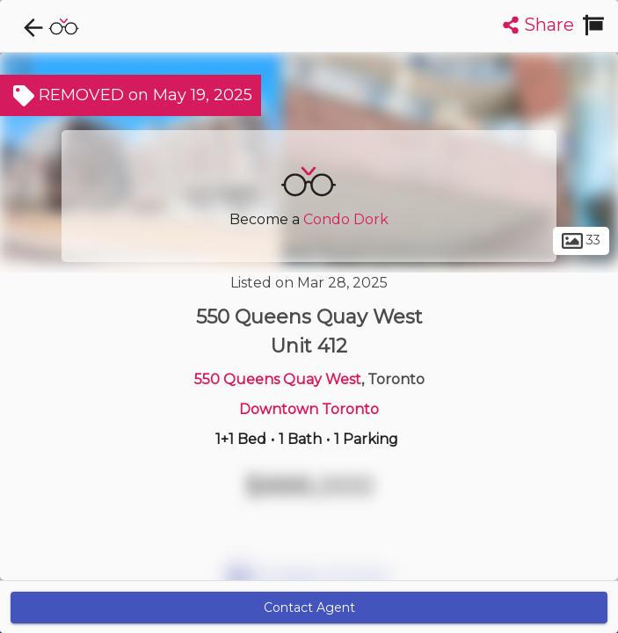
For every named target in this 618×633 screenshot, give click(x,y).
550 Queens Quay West (277, 379)
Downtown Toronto (309, 409)
